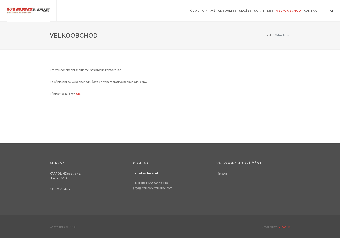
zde (78, 93)
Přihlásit (221, 174)
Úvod (268, 35)
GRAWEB (283, 226)
